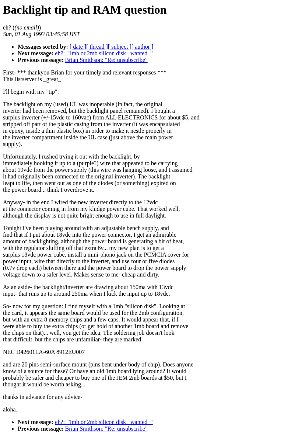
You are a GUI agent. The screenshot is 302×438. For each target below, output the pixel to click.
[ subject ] (119, 47)
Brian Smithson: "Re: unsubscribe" (106, 60)
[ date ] (78, 47)
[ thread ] (97, 47)
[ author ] (142, 47)
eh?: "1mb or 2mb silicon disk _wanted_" (103, 53)
